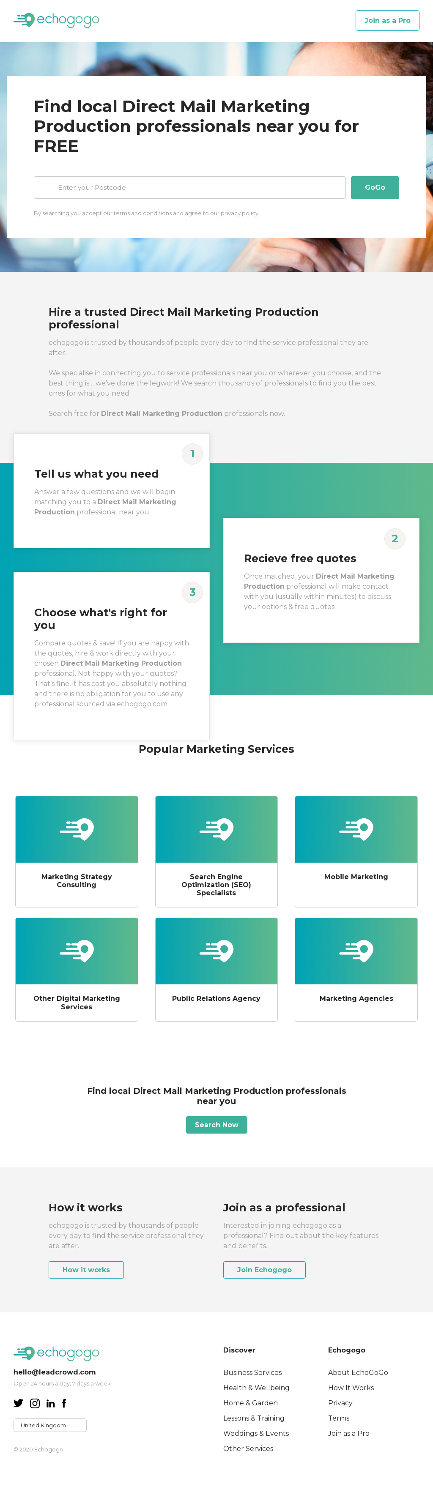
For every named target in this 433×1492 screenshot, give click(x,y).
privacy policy (239, 212)
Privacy (340, 1402)
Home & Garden (250, 1402)
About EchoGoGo (358, 1372)
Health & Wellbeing (256, 1387)
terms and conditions (143, 212)
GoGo (375, 187)
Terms (338, 1417)
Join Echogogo (264, 1269)
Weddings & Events (256, 1433)
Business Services (252, 1372)
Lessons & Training (254, 1417)
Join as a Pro (387, 20)
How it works (86, 1269)
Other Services (248, 1448)
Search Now (216, 1124)
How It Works (351, 1387)
